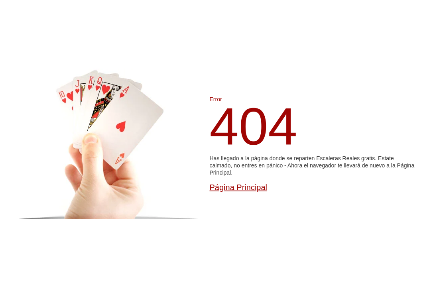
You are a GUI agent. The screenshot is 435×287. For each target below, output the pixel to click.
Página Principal (239, 187)
